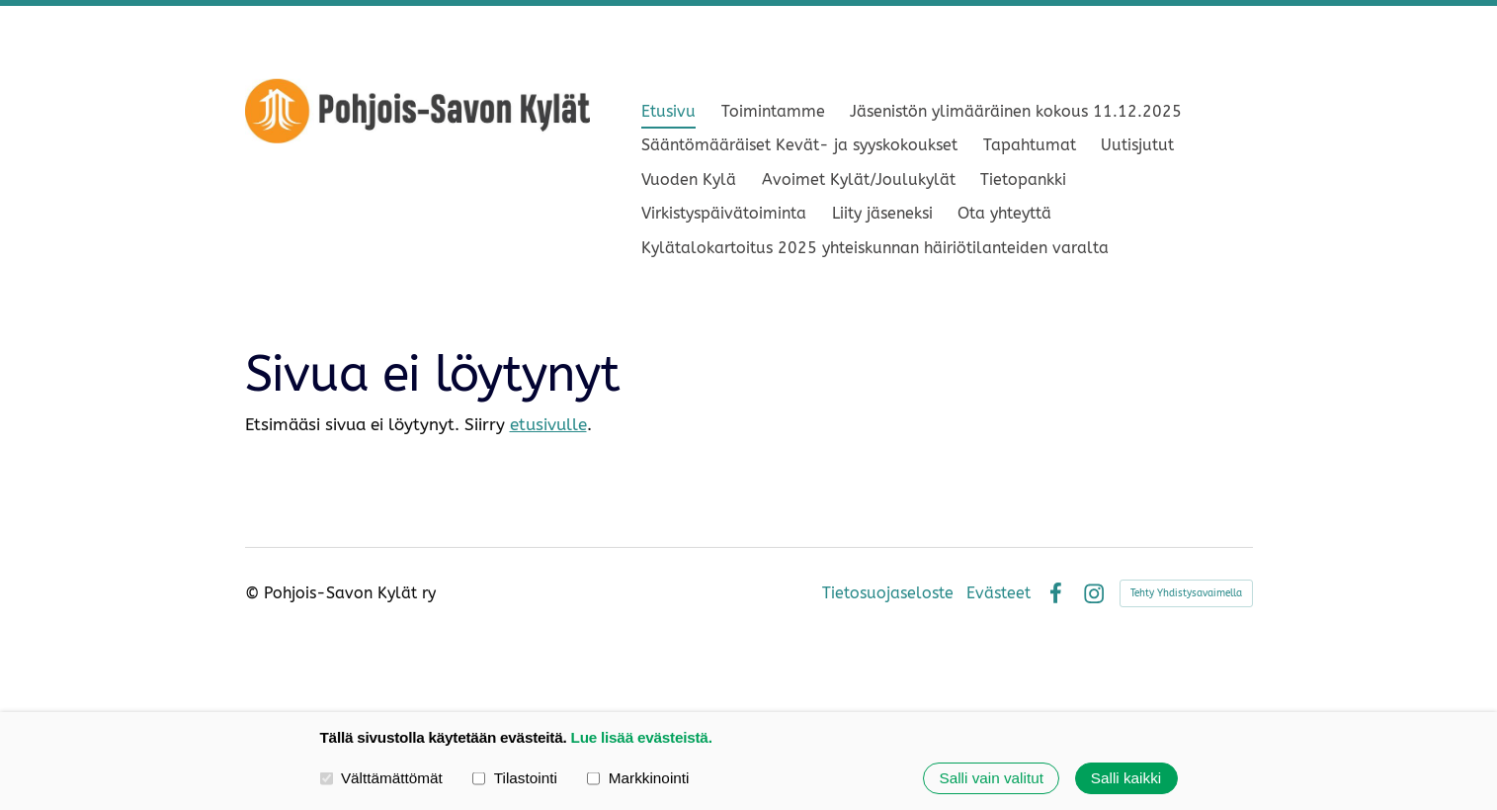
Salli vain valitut (990, 777)
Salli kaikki (1126, 777)
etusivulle (548, 424)
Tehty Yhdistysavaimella (1186, 593)
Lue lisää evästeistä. (641, 737)
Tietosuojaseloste (888, 593)
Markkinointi (638, 777)
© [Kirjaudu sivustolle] (254, 593)
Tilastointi (514, 777)
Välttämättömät (381, 777)
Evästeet (998, 593)
